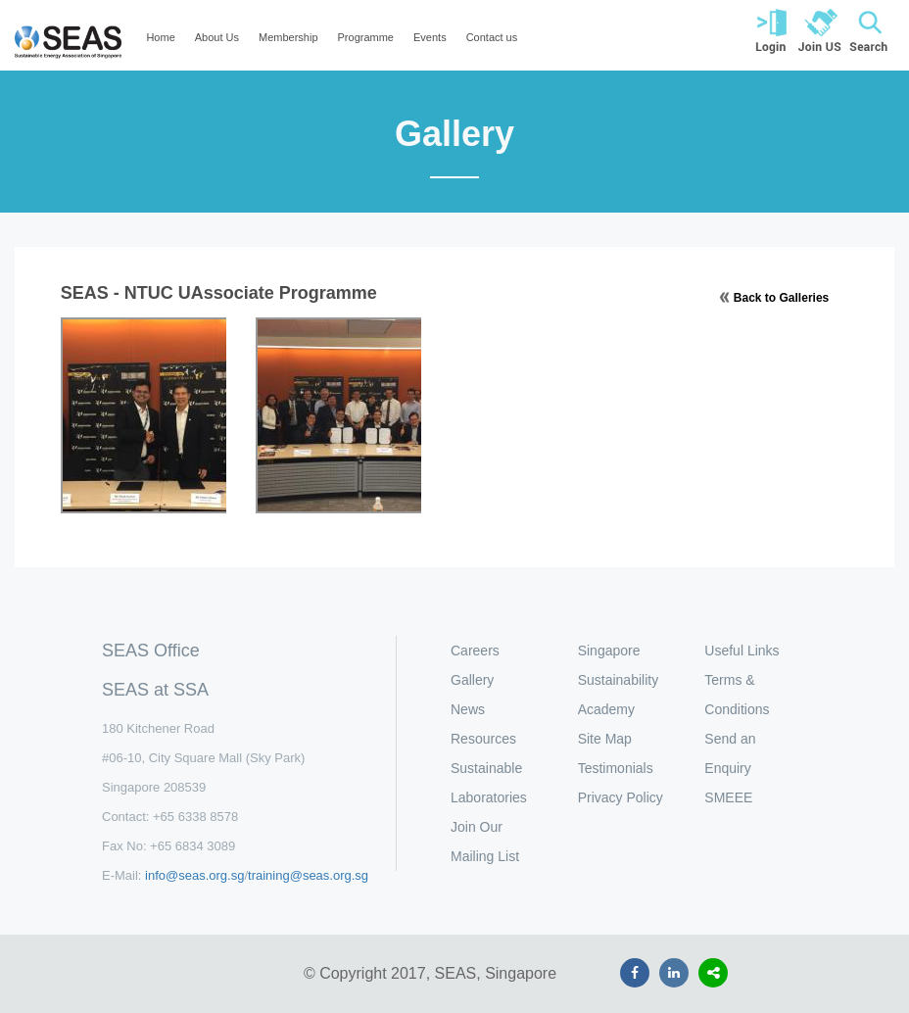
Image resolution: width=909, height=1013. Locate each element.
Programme (366, 37)
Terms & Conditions (736, 694)
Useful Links (741, 650)
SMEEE (728, 797)
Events (430, 37)
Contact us (492, 37)
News (468, 709)
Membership (288, 37)
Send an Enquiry (729, 753)
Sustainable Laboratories (489, 782)
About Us (217, 37)
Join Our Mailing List (485, 841)
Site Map (605, 739)
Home (160, 37)
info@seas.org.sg (194, 875)
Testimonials (615, 768)
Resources (483, 739)
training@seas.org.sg (308, 875)
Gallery (472, 680)
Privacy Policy (620, 797)
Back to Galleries (781, 298)
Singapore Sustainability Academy (618, 680)
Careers (475, 650)
